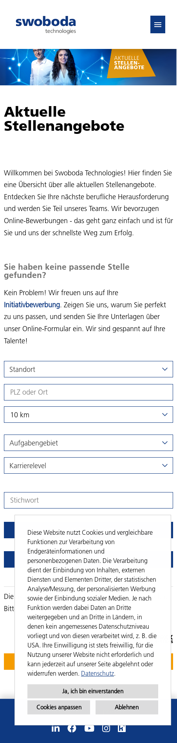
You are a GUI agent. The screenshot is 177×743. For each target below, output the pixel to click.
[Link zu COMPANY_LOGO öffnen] (46, 24)
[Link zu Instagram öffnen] (106, 728)
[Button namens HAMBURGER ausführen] (157, 24)
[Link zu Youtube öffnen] (89, 728)
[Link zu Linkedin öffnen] (55, 728)
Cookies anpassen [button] (58, 707)
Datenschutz (97, 673)
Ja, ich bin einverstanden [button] (92, 691)
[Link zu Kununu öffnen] (122, 728)
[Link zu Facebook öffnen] (71, 728)
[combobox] (88, 414)
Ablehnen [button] (127, 707)
